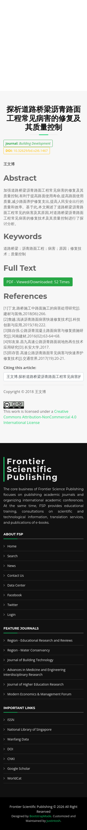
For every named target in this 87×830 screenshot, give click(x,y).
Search (12, 556)
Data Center (16, 585)
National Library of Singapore (29, 729)
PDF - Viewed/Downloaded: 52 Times (38, 281)
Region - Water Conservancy (28, 650)
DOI (10, 749)
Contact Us (15, 575)
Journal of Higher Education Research (35, 684)
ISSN (10, 719)
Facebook (14, 595)
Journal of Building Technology (30, 660)
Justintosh (54, 821)
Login (11, 614)
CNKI (11, 759)
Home (12, 546)
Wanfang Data (18, 739)
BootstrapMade (40, 816)
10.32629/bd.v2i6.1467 (27, 150)
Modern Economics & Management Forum (39, 694)
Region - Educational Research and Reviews (40, 640)
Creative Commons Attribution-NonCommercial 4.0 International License (39, 417)
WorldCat (14, 778)
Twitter (12, 605)
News (11, 565)
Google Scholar (18, 768)
